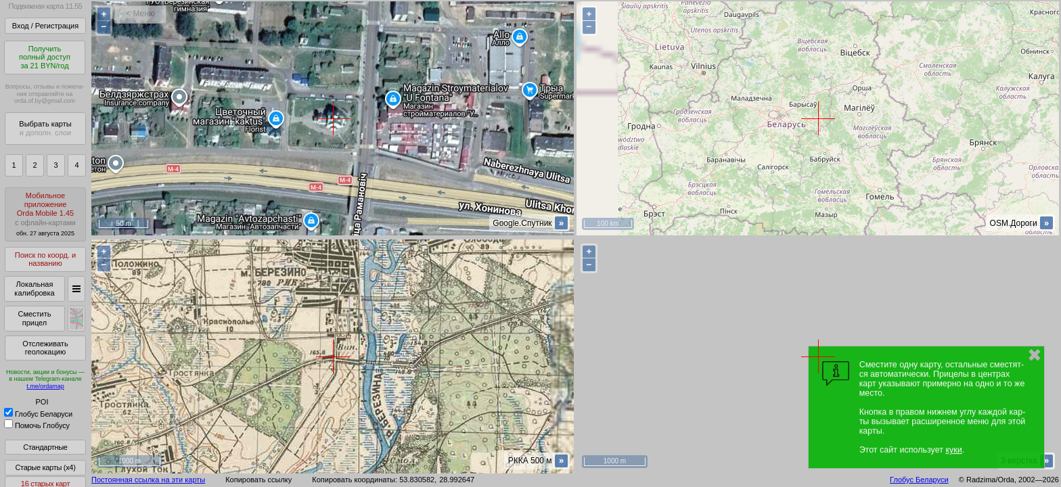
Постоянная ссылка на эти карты (148, 480)
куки (953, 450)
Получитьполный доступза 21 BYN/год (44, 57)
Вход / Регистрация (45, 26)
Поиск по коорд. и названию (45, 259)
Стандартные (45, 447)
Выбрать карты (45, 128)
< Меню (140, 13)
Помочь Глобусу (37, 425)
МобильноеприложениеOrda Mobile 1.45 (45, 214)
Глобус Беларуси (38, 414)
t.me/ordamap (45, 386)
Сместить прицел (34, 318)
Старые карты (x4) (45, 467)
